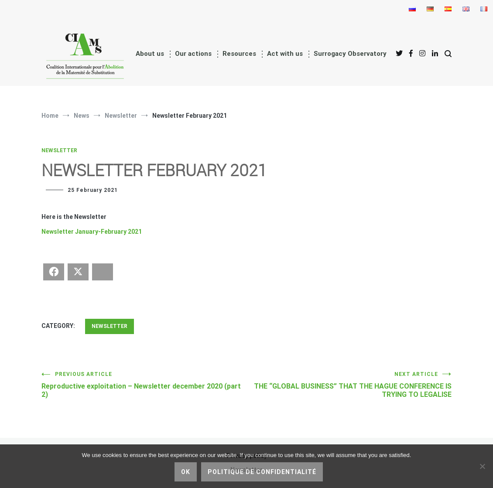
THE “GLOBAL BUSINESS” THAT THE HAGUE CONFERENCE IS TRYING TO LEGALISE (349, 385)
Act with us (285, 54)
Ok (185, 471)
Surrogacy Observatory (350, 54)
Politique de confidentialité (262, 471)
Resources (239, 54)
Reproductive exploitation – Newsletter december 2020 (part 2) (143, 385)
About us (150, 54)
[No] (482, 466)
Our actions (193, 54)
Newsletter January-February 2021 (91, 231)
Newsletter (59, 150)
